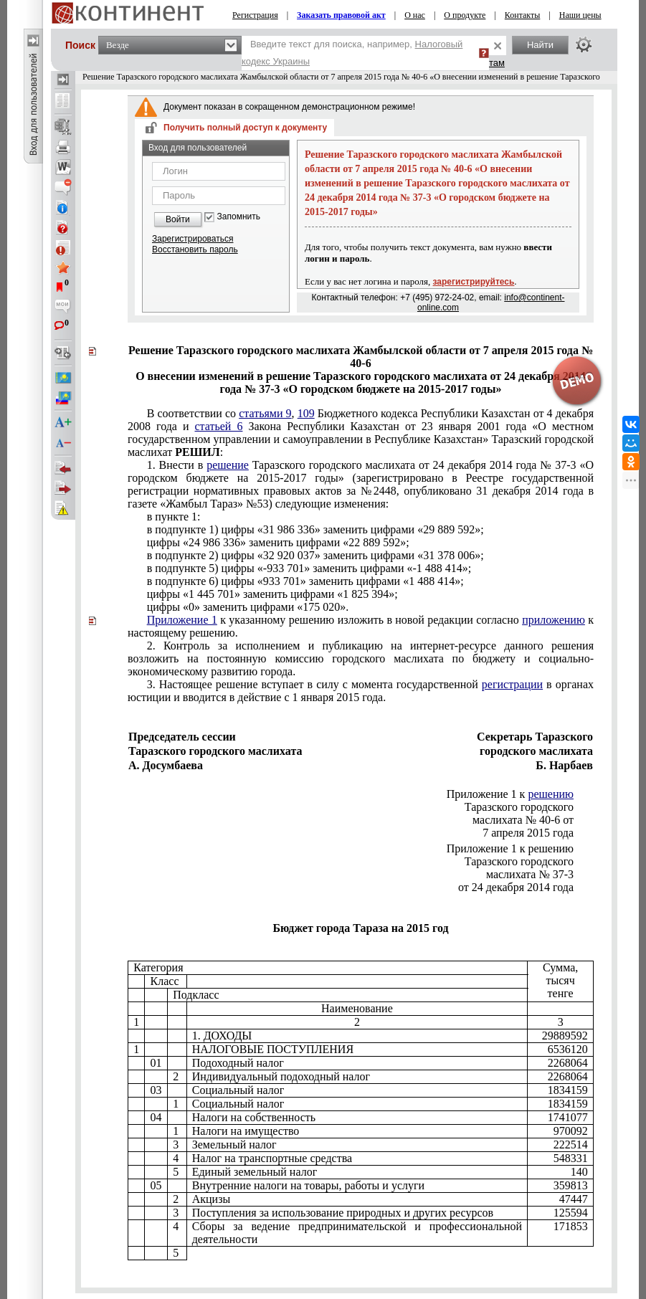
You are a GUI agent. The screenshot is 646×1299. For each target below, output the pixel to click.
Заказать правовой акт (341, 15)
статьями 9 (265, 413)
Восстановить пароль (195, 249)
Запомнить (238, 217)
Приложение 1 (182, 620)
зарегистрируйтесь (474, 282)
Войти (178, 219)
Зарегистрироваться (192, 239)
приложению (553, 620)
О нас (414, 15)
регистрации (512, 684)
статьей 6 (219, 426)
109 (306, 413)
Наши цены (580, 15)
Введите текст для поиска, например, (352, 53)
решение (227, 465)
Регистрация (255, 15)
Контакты (523, 15)
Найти (540, 44)
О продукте (464, 15)
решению (551, 794)
